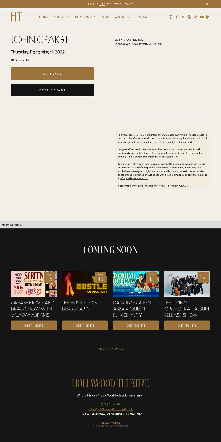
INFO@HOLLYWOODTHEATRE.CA (111, 409)
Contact (142, 17)
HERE (102, 4)
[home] (17, 16)
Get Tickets (33, 325)
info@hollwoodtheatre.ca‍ (134, 178)
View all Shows (110, 349)
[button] (61, 16)
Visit (105, 17)
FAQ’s (184, 185)
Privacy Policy (110, 422)
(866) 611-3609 (111, 404)
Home (44, 17)
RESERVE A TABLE (52, 90)
